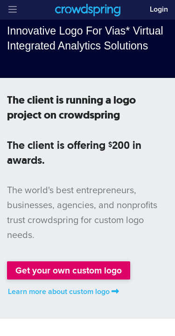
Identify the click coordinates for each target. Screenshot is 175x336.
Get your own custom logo (68, 270)
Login (159, 9)
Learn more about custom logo (63, 291)
